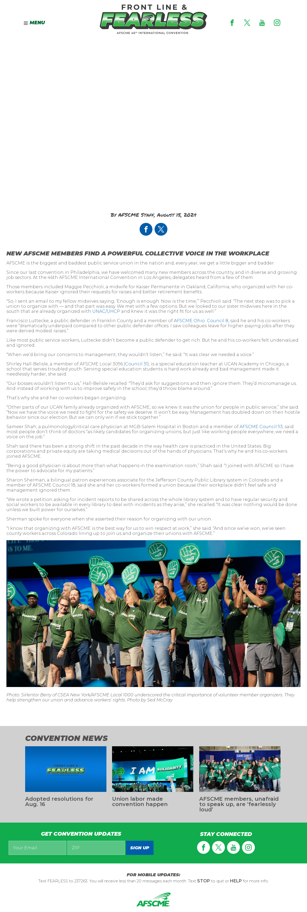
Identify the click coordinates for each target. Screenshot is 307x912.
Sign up (139, 847)
